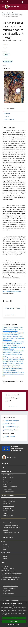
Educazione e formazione (9, 523)
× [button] (26, 603)
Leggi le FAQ (6, 591)
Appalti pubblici (7, 508)
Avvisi (4, 549)
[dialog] (14, 614)
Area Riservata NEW (8, 491)
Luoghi (5, 556)
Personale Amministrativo (10, 487)
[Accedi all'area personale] (22, 2)
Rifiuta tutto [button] (14, 621)
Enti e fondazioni (7, 482)
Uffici (4, 479)
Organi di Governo (8, 475)
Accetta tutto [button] (14, 618)
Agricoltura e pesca (8, 537)
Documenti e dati (7, 489)
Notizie (5, 544)
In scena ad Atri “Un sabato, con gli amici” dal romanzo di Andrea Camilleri (13, 333)
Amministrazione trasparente (10, 600)
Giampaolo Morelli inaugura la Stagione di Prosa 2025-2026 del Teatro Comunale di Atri (13, 374)
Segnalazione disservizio (9, 588)
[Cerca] (25, 6)
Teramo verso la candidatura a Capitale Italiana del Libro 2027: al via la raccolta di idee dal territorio (13, 338)
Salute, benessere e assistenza (11, 532)
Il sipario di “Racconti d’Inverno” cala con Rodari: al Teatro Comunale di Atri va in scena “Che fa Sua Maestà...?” (13, 329)
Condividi (6, 45)
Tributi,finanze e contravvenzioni (11, 527)
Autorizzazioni (7, 535)
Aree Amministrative (8, 477)
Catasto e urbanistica (8, 511)
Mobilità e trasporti (8, 515)
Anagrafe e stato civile (9, 499)
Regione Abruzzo (6, 2)
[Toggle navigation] (3, 6)
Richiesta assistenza (8, 593)
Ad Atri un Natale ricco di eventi (11, 367)
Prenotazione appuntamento (10, 586)
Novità (8, 13)
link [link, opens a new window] (6, 614)
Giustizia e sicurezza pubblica (10, 525)
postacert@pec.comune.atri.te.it (11, 577)
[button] (14, 624)
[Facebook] (3, 467)
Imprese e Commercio (8, 506)
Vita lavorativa (7, 503)
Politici (5, 484)
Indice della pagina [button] (9, 108)
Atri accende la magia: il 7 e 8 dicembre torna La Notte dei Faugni (12, 369)
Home (3, 13)
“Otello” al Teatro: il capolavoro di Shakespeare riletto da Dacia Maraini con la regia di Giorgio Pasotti (14, 347)
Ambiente (5, 530)
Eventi (5, 558)
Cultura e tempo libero (9, 501)
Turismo (5, 513)
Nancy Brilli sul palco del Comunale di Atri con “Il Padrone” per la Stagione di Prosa (13, 342)
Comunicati (15, 13)
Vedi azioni (6, 48)
